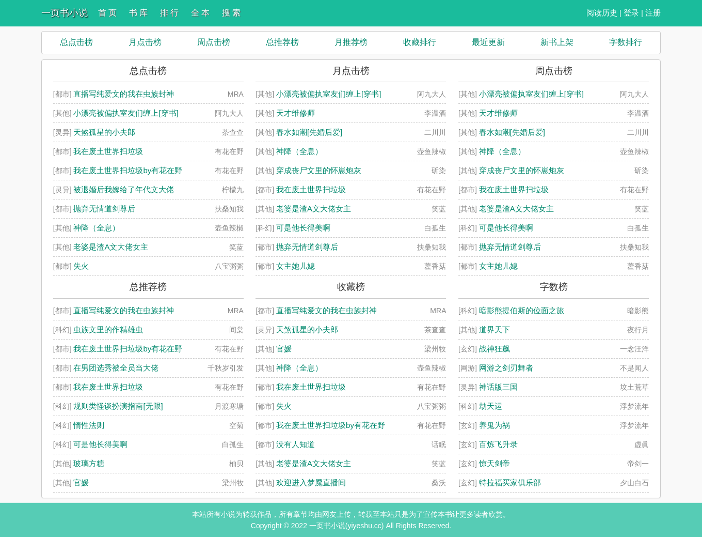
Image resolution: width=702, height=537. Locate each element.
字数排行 (625, 42)
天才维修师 (295, 113)
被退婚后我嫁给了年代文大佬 (123, 189)
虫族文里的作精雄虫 (108, 329)
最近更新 (488, 42)
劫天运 (490, 406)
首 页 (107, 12)
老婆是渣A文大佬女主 (110, 246)
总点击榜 (76, 42)
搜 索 (231, 12)
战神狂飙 (494, 348)
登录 (631, 12)
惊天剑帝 (494, 463)
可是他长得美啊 (303, 227)
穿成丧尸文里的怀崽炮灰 (318, 170)
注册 (653, 12)
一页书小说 (64, 13)
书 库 (138, 12)
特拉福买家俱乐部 (510, 482)
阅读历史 (601, 12)
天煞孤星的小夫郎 (104, 132)
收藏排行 (419, 42)
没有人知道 (295, 444)
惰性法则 (88, 425)
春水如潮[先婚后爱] (309, 132)
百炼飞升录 (498, 444)
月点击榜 (145, 42)
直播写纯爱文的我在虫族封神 (123, 93)
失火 (81, 266)
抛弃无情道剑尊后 (104, 208)
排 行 (169, 12)
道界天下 (494, 329)
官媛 (81, 482)
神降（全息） (96, 227)
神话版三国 (498, 386)
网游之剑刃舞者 (506, 367)
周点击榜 (213, 42)
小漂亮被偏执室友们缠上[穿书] (125, 113)
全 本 (200, 12)
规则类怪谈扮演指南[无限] (118, 406)
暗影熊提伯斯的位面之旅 (521, 310)
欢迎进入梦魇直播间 (311, 482)
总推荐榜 (282, 42)
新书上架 (556, 42)
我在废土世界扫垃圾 (108, 151)
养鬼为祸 (494, 425)
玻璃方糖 (88, 463)
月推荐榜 (351, 42)
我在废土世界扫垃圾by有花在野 (127, 170)
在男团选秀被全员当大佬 (115, 367)
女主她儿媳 (295, 266)
